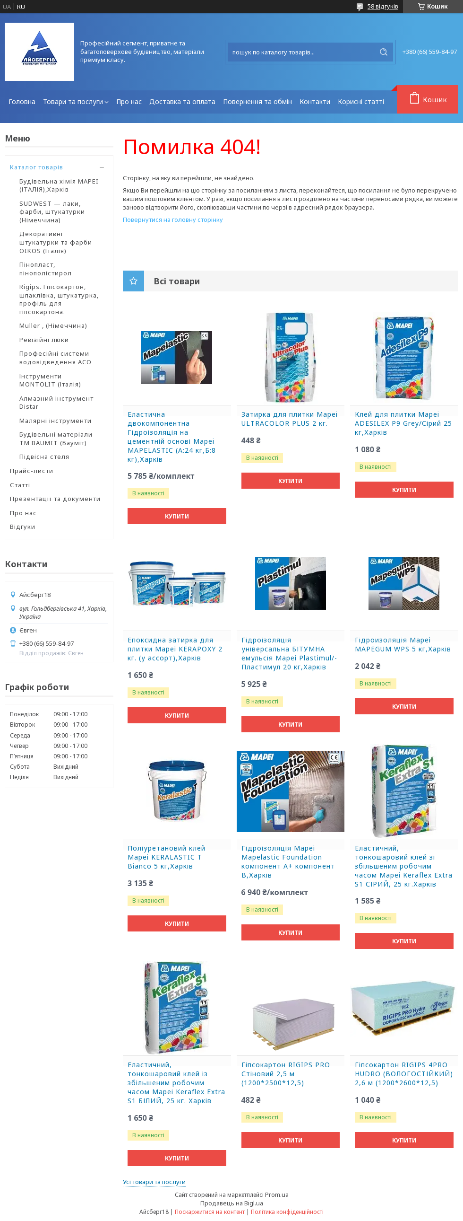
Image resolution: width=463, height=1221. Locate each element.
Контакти (315, 101)
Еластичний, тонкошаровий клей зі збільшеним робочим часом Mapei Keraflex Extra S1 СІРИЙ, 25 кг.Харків (404, 866)
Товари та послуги (73, 101)
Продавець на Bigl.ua (231, 1203)
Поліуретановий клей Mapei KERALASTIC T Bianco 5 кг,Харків (167, 857)
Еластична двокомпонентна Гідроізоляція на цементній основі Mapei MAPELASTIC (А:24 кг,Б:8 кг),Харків (172, 436)
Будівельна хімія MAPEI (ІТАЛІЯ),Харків (59, 185)
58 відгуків (383, 6)
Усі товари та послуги (154, 1181)
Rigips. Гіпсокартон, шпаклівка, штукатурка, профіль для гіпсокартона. (59, 299)
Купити (177, 516)
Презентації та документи (55, 498)
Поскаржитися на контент (210, 1212)
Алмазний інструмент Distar (56, 402)
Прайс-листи (31, 470)
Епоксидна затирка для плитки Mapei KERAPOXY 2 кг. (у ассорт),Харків (175, 649)
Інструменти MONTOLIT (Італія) (50, 380)
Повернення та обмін (257, 101)
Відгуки (22, 526)
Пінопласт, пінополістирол (45, 268)
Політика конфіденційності (287, 1212)
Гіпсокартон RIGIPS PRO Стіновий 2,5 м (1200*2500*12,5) (285, 1074)
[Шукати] (383, 52)
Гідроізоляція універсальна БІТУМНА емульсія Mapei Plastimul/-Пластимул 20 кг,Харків (289, 653)
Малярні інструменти (55, 420)
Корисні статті (361, 101)
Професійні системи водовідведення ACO (55, 357)
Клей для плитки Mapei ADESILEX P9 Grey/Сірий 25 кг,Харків (403, 423)
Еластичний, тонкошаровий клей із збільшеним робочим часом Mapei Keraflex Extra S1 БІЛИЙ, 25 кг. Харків (176, 1083)
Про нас (129, 101)
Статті (20, 485)
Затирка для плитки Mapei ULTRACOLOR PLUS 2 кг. (289, 419)
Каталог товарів (36, 167)
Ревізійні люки (44, 339)
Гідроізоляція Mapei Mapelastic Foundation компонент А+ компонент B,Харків (288, 861)
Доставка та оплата (182, 101)
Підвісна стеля (44, 456)
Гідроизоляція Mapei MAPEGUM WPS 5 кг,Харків (403, 644)
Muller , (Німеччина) (53, 325)
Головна (22, 101)
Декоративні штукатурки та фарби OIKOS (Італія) (55, 242)
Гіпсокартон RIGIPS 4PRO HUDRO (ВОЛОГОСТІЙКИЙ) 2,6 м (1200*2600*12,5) (404, 1074)
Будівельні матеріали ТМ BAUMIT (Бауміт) (56, 438)
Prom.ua (277, 1194)
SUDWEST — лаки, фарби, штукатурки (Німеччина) (52, 211)
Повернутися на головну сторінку (173, 219)
